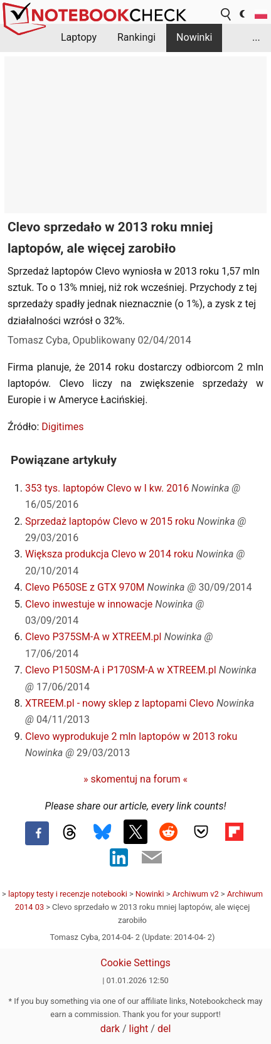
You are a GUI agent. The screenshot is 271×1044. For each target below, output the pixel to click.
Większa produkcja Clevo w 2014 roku (109, 554)
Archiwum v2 (196, 894)
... (256, 37)
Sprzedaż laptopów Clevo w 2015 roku (109, 521)
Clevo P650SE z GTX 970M (84, 587)
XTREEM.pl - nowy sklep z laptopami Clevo (119, 703)
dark (110, 1029)
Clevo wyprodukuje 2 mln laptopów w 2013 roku (131, 736)
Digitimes (62, 427)
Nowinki (194, 37)
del (164, 1029)
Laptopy (79, 37)
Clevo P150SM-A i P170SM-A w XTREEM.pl (120, 670)
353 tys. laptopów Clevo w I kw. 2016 (107, 488)
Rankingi (136, 37)
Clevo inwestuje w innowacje (88, 604)
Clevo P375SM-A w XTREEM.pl (93, 637)
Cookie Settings (135, 963)
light (139, 1029)
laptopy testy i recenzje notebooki (67, 894)
